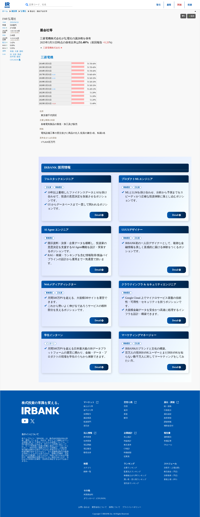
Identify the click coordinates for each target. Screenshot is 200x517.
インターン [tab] (50, 343)
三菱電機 (47, 57)
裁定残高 (87, 418)
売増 (126, 406)
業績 (19, 54)
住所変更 (87, 441)
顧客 (169, 5)
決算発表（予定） (171, 475)
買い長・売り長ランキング (135, 479)
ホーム (5, 11)
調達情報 (167, 422)
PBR (4, 35)
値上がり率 (88, 406)
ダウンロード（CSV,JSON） (95, 498)
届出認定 (167, 414)
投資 (190, 5)
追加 (191, 16)
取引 (158, 5)
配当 (4, 42)
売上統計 (127, 437)
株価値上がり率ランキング (135, 475)
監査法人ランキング (132, 472)
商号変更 (87, 437)
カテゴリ (87, 468)
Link (4, 54)
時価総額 (127, 453)
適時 (21, 51)
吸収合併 (87, 453)
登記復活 (87, 449)
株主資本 (127, 445)
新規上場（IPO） (171, 479)
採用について (114, 507)
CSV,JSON (15, 60)
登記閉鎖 (87, 445)
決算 (14, 54)
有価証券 (167, 441)
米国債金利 (88, 495)
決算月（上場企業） (172, 468)
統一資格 (167, 406)
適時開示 (167, 437)
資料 (4, 51)
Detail (99, 215)
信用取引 (87, 414)
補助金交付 (168, 426)
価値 (18, 57)
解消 (126, 418)
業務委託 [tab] (58, 187)
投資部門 (87, 422)
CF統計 (127, 449)
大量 (16, 51)
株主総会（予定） (171, 472)
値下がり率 (88, 410)
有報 (12, 51)
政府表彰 (167, 418)
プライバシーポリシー (131, 507)
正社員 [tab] (48, 187)
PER (3, 28)
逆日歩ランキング (131, 483)
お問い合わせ (84, 507)
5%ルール (168, 445)
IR (11, 54)
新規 (126, 414)
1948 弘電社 (9, 18)
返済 (126, 410)
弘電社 (23, 11)
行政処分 (167, 410)
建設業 (14, 11)
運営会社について (99, 507)
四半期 (13, 57)
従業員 (126, 456)
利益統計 (127, 441)
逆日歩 (86, 426)
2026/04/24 (14, 22)
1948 (4, 22)
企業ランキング (130, 468)
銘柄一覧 (87, 472)
